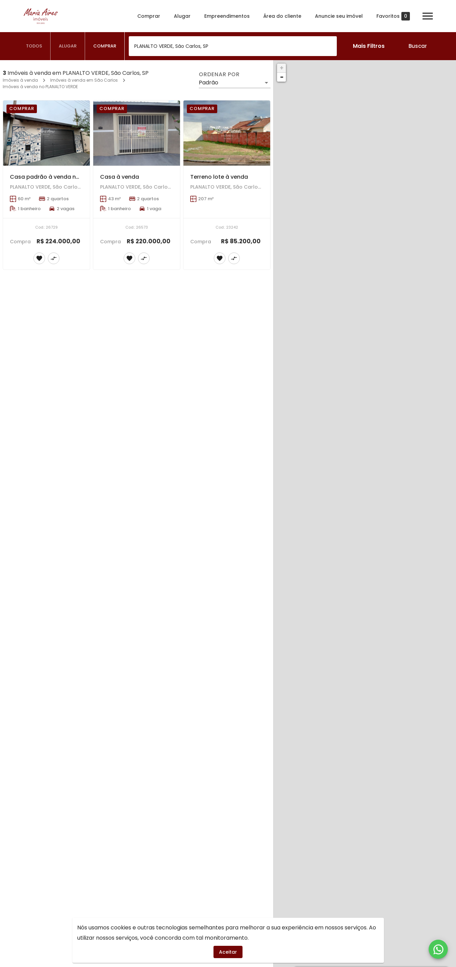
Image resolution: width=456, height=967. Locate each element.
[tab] (34, 46)
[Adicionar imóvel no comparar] (53, 258)
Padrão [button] (208, 82)
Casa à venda (119, 177)
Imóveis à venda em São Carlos (84, 80)
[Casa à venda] (136, 133)
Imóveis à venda (20, 80)
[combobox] (233, 46)
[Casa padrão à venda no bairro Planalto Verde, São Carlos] (46, 133)
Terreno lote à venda (219, 177)
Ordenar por (219, 74)
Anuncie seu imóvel (339, 16)
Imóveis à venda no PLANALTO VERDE (40, 87)
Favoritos (393, 16)
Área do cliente (282, 16)
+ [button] (282, 68)
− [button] (282, 77)
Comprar (148, 16)
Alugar (182, 16)
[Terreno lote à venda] (226, 133)
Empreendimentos (227, 16)
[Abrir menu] (428, 16)
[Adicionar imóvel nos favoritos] (39, 258)
